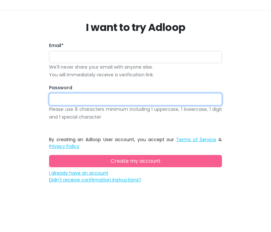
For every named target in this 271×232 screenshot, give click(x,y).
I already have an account (78, 173)
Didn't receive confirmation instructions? (95, 180)
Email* (56, 45)
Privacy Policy (64, 146)
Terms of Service (196, 139)
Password (60, 88)
